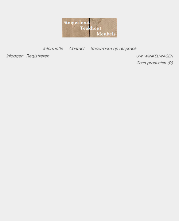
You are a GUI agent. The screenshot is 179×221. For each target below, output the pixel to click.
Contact (76, 48)
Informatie (53, 48)
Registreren (37, 56)
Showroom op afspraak (113, 48)
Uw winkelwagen (154, 55)
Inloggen (14, 56)
